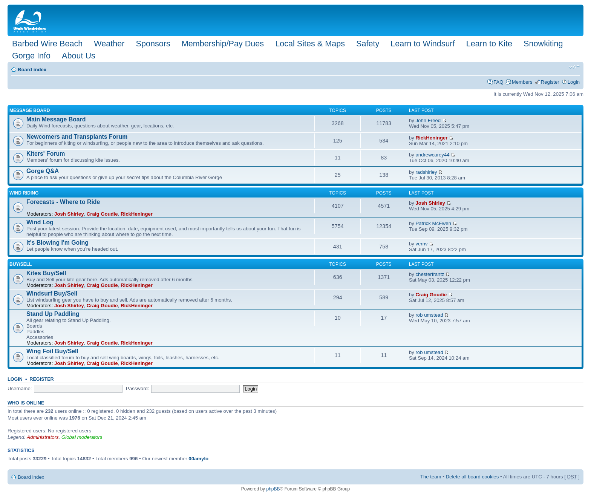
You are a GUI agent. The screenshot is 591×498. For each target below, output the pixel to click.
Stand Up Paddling (53, 314)
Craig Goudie (102, 214)
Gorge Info (31, 55)
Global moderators (81, 437)
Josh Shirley (69, 214)
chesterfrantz (429, 274)
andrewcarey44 (432, 155)
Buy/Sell (20, 264)
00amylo (198, 458)
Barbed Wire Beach (47, 43)
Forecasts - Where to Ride (63, 202)
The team (430, 477)
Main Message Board (56, 119)
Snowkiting (543, 43)
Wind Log (40, 222)
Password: (137, 388)
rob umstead (429, 315)
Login (574, 82)
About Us (78, 55)
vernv (421, 244)
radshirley (426, 172)
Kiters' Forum (45, 153)
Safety (367, 43)
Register (550, 82)
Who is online (26, 403)
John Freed (428, 120)
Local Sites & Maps (310, 43)
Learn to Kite (489, 43)
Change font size (574, 67)
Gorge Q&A (42, 171)
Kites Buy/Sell (46, 273)
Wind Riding (23, 193)
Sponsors (153, 43)
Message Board (29, 110)
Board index (32, 69)
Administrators (42, 437)
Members (522, 82)
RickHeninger (431, 138)
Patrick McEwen (433, 223)
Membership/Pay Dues (223, 43)
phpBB (273, 489)
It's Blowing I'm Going (57, 242)
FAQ (498, 82)
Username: (20, 388)
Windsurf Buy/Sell (51, 293)
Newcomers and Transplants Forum (76, 136)
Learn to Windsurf (422, 43)
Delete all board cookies (472, 477)
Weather (109, 43)
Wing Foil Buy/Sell (52, 351)
